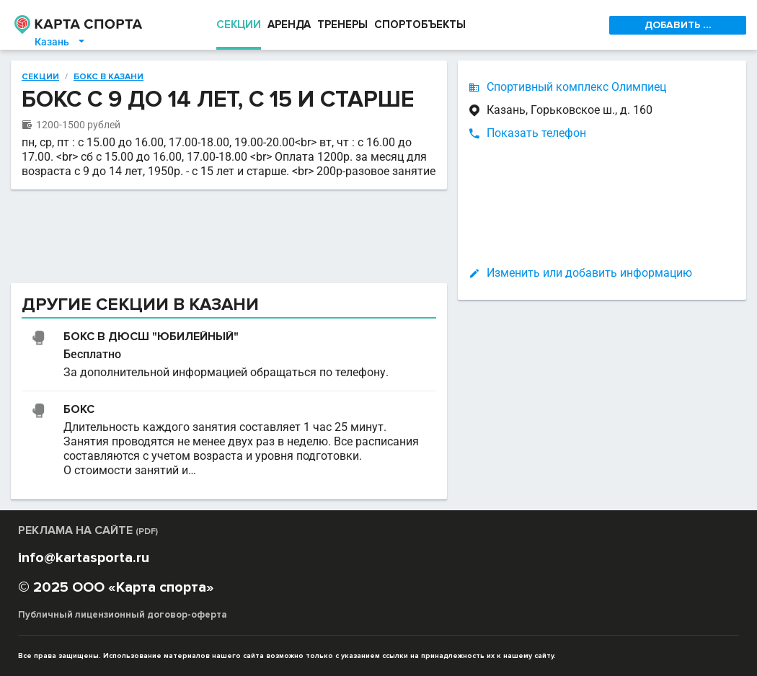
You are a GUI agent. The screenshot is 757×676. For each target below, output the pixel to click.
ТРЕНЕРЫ (342, 24)
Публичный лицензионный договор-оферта (122, 615)
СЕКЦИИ (238, 24)
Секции (40, 77)
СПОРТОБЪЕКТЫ (420, 24)
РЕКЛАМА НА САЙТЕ (88, 530)
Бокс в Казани (108, 77)
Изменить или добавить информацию (589, 273)
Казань (61, 42)
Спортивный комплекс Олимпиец (576, 87)
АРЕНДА (289, 24)
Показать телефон (536, 133)
